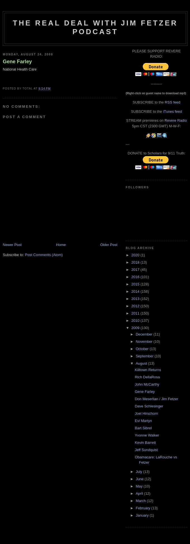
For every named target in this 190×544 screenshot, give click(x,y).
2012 (136, 306)
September (145, 356)
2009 (136, 328)
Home (61, 245)
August (142, 363)
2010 (136, 320)
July (139, 472)
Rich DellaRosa (147, 377)
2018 (136, 262)
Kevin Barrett (145, 442)
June (140, 479)
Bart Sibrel (143, 428)
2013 (136, 299)
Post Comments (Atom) (44, 255)
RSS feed (172, 102)
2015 (136, 284)
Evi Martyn (143, 421)
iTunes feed (172, 111)
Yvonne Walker (147, 435)
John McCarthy (147, 384)
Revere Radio (176, 120)
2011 (136, 313)
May (140, 486)
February (143, 508)
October (143, 349)
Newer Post (12, 245)
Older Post (108, 245)
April (140, 493)
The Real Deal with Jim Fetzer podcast (95, 27)
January (143, 515)
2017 (136, 270)
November (145, 341)
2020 (136, 255)
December (145, 334)
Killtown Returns (148, 370)
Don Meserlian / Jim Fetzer (156, 399)
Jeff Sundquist (146, 450)
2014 (136, 291)
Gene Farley (17, 61)
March (141, 501)
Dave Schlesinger (149, 406)
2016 (136, 277)
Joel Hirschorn (146, 413)
